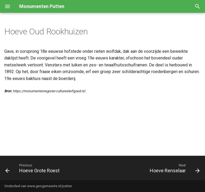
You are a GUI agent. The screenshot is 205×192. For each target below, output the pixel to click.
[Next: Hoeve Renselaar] (174, 168)
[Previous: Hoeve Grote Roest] (33, 168)
